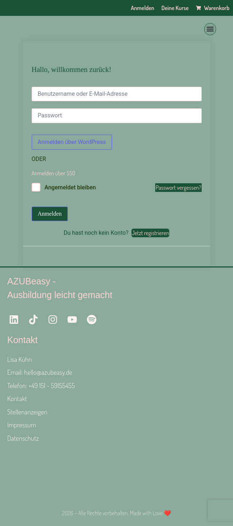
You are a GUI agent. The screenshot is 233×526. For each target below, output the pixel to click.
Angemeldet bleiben (70, 187)
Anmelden (50, 214)
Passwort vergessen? (178, 187)
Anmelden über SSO (54, 173)
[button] (210, 29)
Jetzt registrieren (150, 233)
